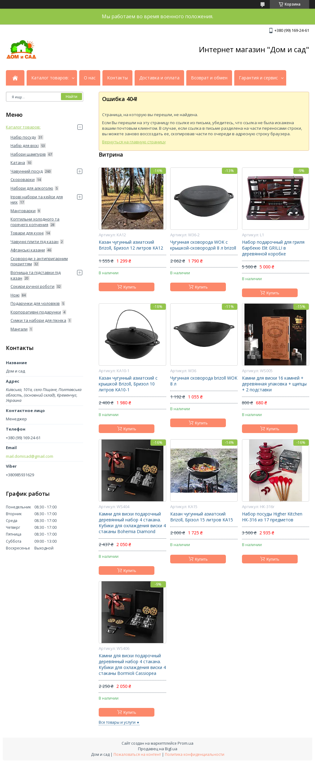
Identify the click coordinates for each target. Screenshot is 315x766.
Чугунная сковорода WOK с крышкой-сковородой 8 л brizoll (203, 245)
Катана (18, 162)
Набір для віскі (25, 145)
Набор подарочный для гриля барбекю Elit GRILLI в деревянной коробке (273, 248)
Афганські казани (28, 250)
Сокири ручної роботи (32, 286)
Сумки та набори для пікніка (38, 320)
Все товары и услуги (117, 722)
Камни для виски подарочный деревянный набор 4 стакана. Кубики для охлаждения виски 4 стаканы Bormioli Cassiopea (132, 664)
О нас (90, 78)
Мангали (19, 329)
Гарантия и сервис (258, 78)
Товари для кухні (27, 233)
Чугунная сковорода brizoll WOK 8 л (203, 381)
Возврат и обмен (209, 78)
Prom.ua (185, 743)
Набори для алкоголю (32, 188)
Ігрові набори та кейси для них (37, 199)
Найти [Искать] (71, 96)
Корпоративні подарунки (36, 312)
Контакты (117, 78)
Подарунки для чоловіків (35, 303)
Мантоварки (23, 210)
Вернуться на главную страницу (134, 142)
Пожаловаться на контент (137, 754)
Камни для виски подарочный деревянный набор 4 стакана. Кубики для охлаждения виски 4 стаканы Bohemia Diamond (132, 522)
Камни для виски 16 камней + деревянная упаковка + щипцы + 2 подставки (274, 384)
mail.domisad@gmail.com (29, 456)
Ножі (15, 295)
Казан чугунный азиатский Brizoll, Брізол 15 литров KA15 (201, 517)
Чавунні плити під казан (34, 241)
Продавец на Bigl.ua (157, 748)
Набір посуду (23, 137)
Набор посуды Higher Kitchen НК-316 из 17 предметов (272, 517)
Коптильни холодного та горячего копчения (35, 221)
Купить (129, 287)
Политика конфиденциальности (194, 754)
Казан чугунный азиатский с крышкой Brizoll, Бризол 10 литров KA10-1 (128, 384)
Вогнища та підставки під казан (36, 275)
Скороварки (23, 179)
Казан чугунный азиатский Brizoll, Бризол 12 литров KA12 (131, 245)
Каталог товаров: (50, 78)
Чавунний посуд (27, 171)
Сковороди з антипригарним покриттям (39, 261)
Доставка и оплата (159, 78)
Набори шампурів (28, 154)
